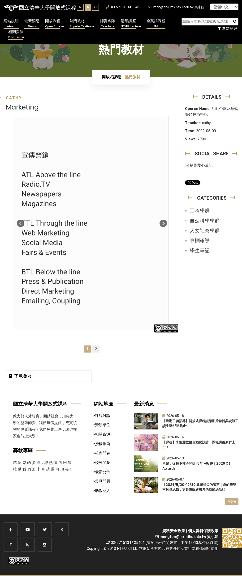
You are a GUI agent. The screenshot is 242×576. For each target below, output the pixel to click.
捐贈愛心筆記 (198, 165)
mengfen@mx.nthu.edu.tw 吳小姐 (176, 7)
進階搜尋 (227, 28)
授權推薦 (102, 443)
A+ (95, 7)
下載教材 (20, 376)
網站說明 (11, 24)
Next (163, 223)
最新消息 (31, 24)
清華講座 (131, 24)
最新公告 (102, 472)
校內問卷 (102, 453)
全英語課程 (156, 24)
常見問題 (102, 481)
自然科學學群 (205, 221)
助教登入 (102, 490)
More (231, 501)
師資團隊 (107, 24)
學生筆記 (200, 250)
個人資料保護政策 (203, 531)
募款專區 (23, 450)
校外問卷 (102, 462)
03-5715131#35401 (123, 7)
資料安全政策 (173, 531)
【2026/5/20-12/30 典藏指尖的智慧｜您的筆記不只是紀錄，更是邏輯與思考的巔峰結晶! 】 (199, 487)
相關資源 (16, 34)
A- (80, 7)
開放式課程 (111, 77)
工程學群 (200, 211)
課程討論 (102, 415)
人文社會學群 (205, 231)
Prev (20, 223)
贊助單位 (102, 425)
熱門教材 (81, 24)
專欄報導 (200, 241)
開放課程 (54, 24)
